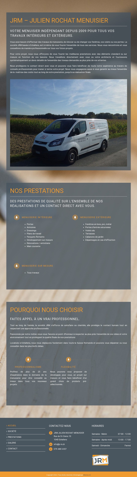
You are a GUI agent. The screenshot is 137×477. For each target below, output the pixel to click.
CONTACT (12, 448)
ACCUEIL (12, 425)
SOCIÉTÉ (12, 431)
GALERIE (12, 443)
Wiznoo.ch (87, 475)
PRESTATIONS (14, 437)
